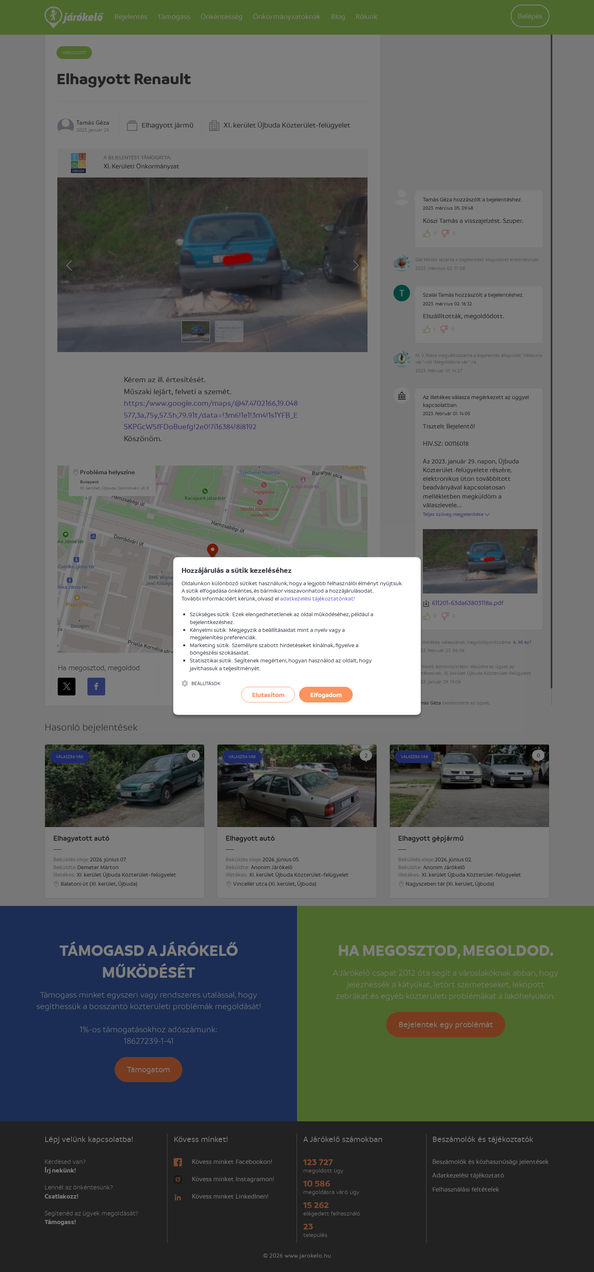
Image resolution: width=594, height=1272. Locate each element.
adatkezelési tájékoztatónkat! (317, 598)
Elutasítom (268, 694)
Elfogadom (326, 694)
